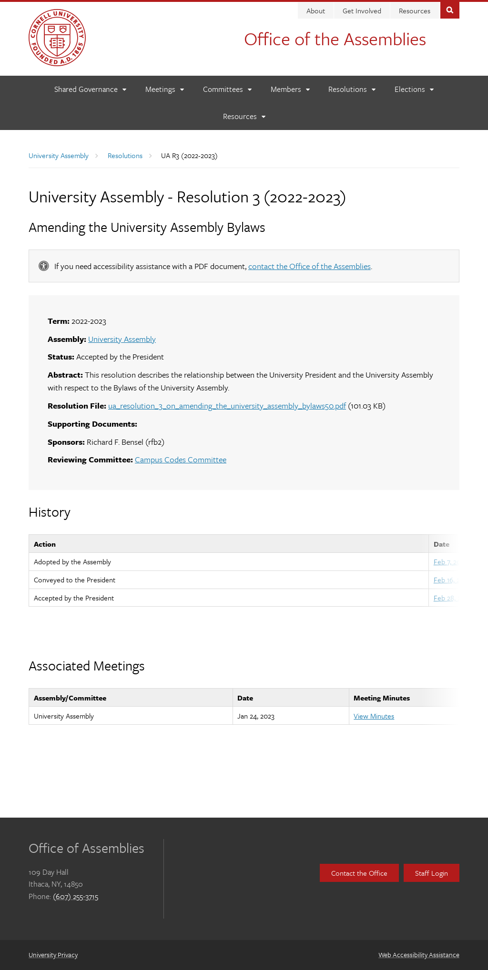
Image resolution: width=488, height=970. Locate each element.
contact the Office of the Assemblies (309, 266)
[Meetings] (164, 89)
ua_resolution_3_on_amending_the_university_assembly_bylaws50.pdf (227, 405)
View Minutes (374, 715)
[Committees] (227, 89)
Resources (414, 10)
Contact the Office (359, 873)
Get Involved (362, 10)
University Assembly (59, 155)
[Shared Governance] (90, 89)
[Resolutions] (352, 89)
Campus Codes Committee (180, 459)
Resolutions (125, 155)
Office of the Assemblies (335, 38)
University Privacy (53, 955)
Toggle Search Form (449, 9)
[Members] (290, 89)
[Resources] (244, 116)
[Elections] (414, 89)
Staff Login (431, 873)
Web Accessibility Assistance (418, 955)
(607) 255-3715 (75, 896)
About (315, 10)
